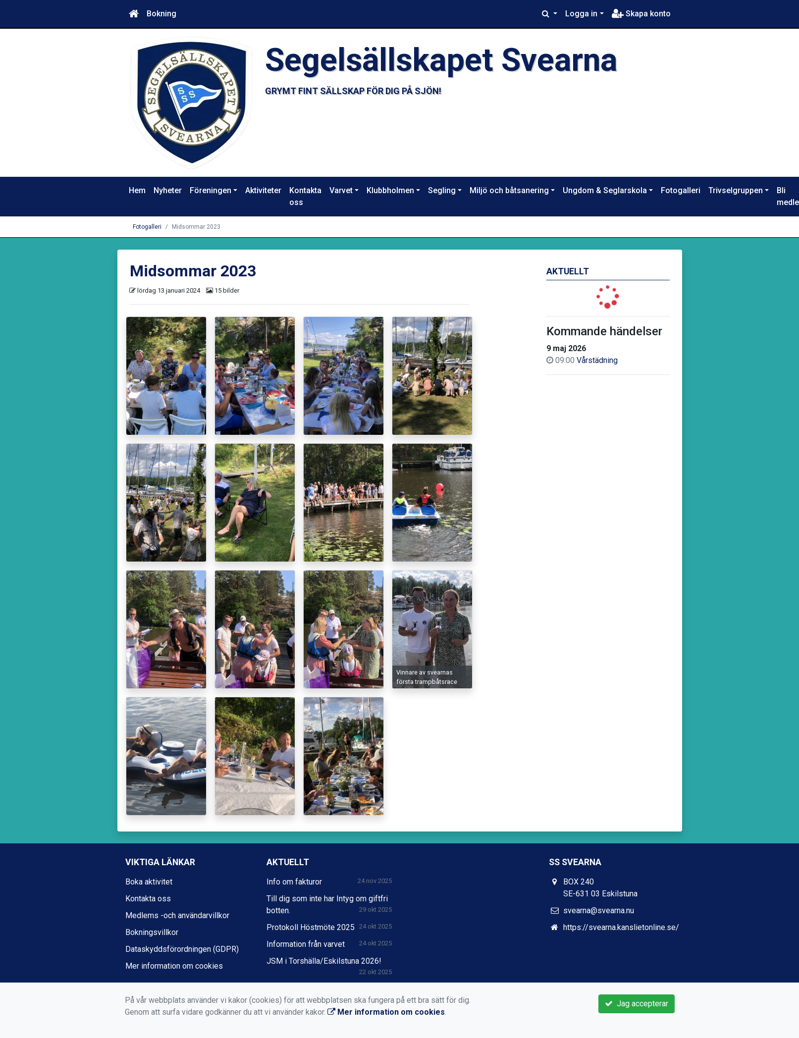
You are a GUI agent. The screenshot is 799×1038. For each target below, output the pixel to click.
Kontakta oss (305, 196)
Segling (442, 190)
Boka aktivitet (148, 881)
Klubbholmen (390, 190)
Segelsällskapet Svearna (441, 60)
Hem (137, 190)
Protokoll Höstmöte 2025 (310, 927)
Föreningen (210, 190)
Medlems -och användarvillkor (177, 915)
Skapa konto (641, 13)
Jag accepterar (636, 1003)
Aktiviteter (263, 190)
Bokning (161, 13)
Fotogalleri (680, 190)
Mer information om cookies (174, 966)
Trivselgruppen (735, 190)
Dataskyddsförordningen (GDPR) (182, 949)
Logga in (581, 13)
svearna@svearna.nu (598, 910)
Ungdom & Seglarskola (605, 190)
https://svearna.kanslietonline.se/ (621, 927)
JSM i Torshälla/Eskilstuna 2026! (323, 961)
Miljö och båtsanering (509, 190)
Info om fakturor (294, 881)
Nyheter (168, 190)
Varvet (341, 190)
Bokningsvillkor (151, 932)
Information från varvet (305, 944)
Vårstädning (597, 360)
